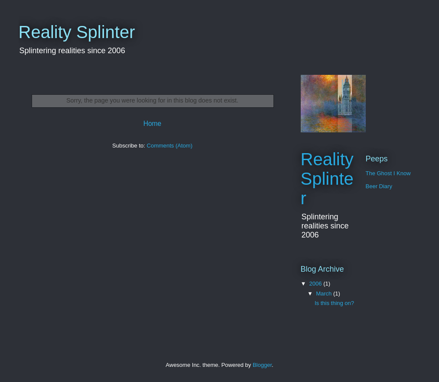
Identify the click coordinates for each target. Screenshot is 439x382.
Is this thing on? (334, 303)
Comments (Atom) (169, 145)
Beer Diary (379, 186)
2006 (316, 283)
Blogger (262, 365)
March (324, 293)
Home (152, 123)
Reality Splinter (77, 32)
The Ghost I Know (388, 173)
